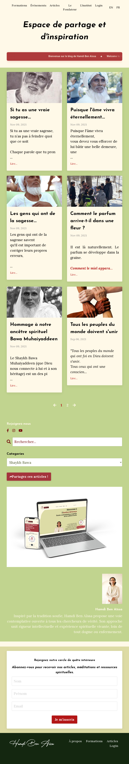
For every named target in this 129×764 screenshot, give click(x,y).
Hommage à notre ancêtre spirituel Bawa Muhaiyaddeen (31, 338)
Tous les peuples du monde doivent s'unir (93, 334)
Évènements (38, 5)
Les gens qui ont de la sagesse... (33, 218)
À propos (75, 751)
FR (118, 7)
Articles (55, 5)
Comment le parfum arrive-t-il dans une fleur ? (94, 222)
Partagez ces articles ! (30, 487)
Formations (19, 5)
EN (111, 7)
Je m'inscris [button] (64, 730)
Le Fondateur (70, 7)
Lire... (13, 164)
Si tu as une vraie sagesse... (31, 114)
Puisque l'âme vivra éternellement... (93, 114)
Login (98, 5)
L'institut (86, 5)
